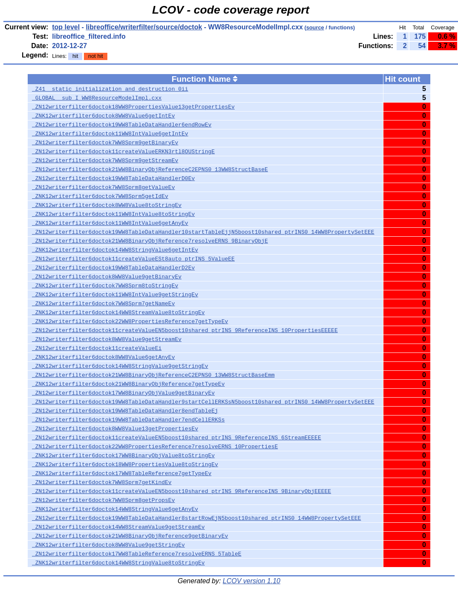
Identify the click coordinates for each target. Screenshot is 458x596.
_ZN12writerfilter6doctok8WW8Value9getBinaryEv (106, 277)
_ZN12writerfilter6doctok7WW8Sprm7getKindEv (102, 482)
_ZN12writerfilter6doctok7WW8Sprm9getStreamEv (105, 160)
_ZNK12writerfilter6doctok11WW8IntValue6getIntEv (110, 134)
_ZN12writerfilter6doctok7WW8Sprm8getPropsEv (103, 500)
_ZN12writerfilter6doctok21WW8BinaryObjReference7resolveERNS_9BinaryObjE (150, 241)
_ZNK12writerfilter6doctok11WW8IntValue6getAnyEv (110, 223)
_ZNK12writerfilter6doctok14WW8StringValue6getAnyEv (115, 509)
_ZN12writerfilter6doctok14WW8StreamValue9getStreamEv (118, 527)
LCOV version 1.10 (251, 581)
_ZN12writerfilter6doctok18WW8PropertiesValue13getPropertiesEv (133, 107)
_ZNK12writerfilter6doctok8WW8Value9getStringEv (108, 545)
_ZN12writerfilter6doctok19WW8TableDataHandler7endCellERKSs (128, 420)
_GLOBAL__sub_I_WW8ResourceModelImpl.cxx (96, 98)
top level (66, 27)
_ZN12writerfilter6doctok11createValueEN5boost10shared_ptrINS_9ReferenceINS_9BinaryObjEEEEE (181, 491)
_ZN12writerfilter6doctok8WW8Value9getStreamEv (106, 339)
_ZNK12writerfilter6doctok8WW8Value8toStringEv (106, 205)
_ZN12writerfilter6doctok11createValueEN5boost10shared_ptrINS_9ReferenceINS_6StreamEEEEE (176, 437)
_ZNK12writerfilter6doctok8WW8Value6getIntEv (103, 116)
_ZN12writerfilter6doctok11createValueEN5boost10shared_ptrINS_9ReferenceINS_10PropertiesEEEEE (185, 330)
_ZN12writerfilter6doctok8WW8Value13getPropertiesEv (115, 429)
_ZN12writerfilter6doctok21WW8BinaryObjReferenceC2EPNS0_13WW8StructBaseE (150, 169)
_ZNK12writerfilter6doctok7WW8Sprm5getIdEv (100, 196)
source (315, 27)
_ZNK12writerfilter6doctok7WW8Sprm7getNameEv (103, 303)
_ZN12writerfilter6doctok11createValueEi (96, 348)
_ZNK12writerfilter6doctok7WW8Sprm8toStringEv (105, 285)
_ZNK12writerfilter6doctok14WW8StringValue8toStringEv (118, 563)
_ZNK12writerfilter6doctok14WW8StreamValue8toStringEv (118, 312)
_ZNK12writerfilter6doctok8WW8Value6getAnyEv (103, 357)
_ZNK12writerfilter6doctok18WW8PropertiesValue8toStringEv (125, 464)
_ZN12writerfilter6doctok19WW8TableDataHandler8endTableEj (125, 411)
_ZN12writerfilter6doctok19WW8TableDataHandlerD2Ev (113, 268)
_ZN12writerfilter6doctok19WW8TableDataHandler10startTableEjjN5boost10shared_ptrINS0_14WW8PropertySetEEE (203, 232)
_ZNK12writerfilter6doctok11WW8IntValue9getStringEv (115, 294)
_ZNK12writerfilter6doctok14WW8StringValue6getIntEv (115, 250)
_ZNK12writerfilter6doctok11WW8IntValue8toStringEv (113, 214)
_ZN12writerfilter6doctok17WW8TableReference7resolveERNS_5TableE (136, 554)
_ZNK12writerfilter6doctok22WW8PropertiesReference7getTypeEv (130, 321)
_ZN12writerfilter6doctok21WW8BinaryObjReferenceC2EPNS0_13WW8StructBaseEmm (153, 375)
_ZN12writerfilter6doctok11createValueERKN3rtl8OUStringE (123, 151)
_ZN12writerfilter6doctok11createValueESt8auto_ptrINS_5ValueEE (133, 259)
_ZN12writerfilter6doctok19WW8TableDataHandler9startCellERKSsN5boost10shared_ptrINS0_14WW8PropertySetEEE (203, 402)
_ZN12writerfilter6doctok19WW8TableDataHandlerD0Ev (113, 178)
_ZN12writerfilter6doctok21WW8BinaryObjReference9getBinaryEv (130, 536)
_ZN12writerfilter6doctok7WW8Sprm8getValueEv (103, 187)
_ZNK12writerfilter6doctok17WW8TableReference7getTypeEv (121, 473)
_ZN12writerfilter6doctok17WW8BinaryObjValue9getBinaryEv (123, 393)
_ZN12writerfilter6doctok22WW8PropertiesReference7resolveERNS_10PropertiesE (155, 446)
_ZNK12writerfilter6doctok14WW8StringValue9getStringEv (120, 366)
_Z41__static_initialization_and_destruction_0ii (110, 89)
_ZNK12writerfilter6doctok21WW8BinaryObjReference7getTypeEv (128, 384)
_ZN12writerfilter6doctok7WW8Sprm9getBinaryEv (105, 142)
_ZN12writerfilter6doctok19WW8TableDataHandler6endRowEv (121, 125)
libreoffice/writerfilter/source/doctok (144, 27)
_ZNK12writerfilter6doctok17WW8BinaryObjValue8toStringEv (123, 455)
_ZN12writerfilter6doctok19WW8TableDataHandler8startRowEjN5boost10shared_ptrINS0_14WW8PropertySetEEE (196, 518)
